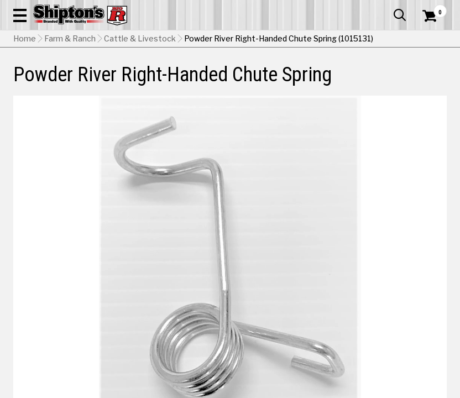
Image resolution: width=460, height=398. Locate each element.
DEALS (434, 81)
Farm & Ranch (161, 81)
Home (24, 108)
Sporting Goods (395, 81)
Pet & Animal (351, 81)
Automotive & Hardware (104, 81)
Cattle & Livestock (140, 108)
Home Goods (204, 81)
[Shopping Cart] (428, 30)
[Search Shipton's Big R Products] (251, 40)
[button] (288, 40)
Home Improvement (255, 81)
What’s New (384, 8)
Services (431, 8)
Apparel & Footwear (40, 81)
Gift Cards (336, 8)
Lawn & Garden (308, 81)
